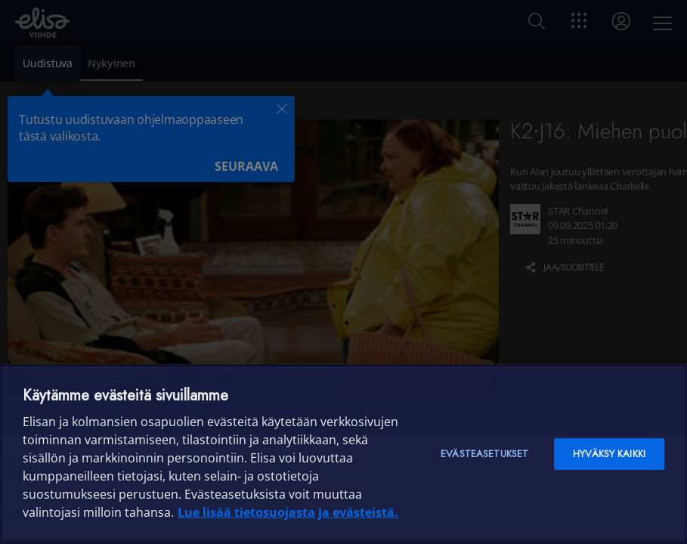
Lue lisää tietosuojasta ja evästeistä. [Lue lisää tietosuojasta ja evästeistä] (288, 512)
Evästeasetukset (484, 454)
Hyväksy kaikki (609, 454)
